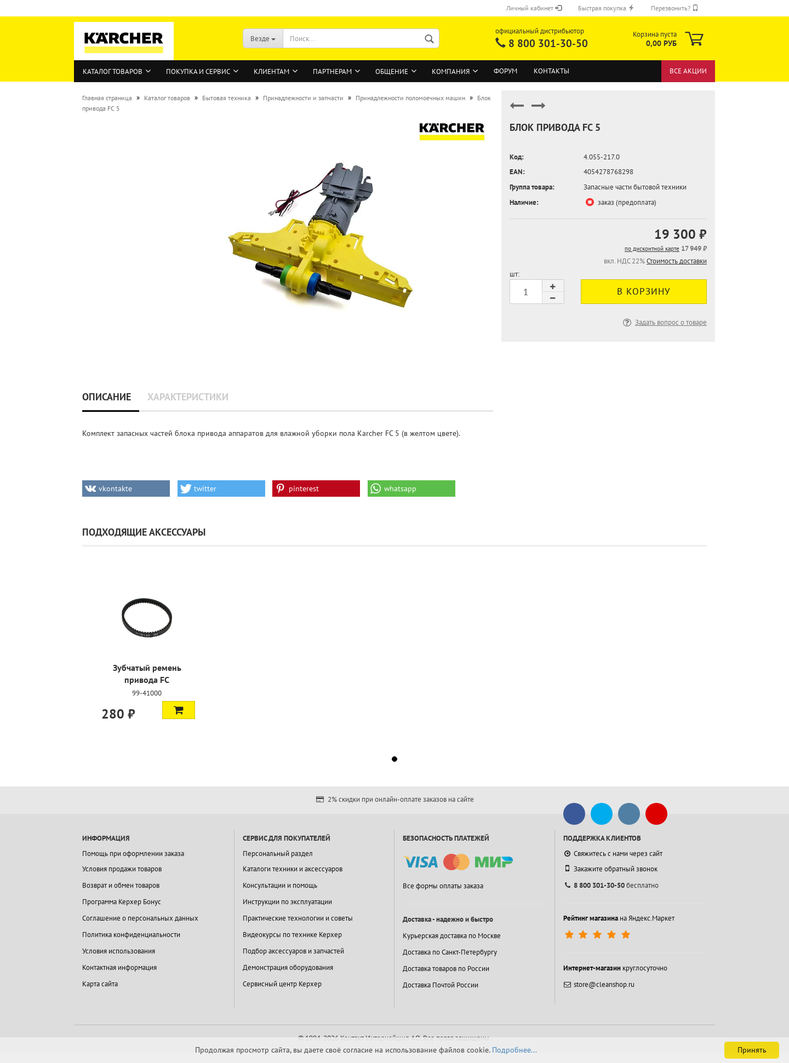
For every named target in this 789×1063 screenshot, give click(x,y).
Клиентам (271, 71)
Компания (451, 71)
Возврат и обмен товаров (120, 885)
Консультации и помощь (280, 885)
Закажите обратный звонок (610, 869)
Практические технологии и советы (298, 918)
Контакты (551, 71)
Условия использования (118, 951)
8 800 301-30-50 (548, 43)
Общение (391, 71)
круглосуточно (615, 968)
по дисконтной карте (652, 248)
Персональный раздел (278, 853)
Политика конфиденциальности (131, 934)
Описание (106, 396)
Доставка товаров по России (446, 968)
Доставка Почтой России (440, 985)
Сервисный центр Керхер (282, 984)
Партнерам (332, 71)
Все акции (688, 71)
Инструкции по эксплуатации (287, 901)
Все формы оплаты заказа (443, 885)
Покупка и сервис (198, 71)
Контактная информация (119, 967)
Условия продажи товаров (122, 869)
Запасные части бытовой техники (635, 187)
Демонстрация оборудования (288, 967)
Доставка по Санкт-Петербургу (450, 952)
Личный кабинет (534, 8)
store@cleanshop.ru (598, 984)
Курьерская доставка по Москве (452, 935)
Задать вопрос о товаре (664, 322)
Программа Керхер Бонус (121, 901)
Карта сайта (100, 984)
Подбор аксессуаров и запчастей (293, 951)
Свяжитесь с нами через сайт (612, 853)
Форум (505, 71)
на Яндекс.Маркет (618, 918)
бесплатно (611, 885)
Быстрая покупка (606, 8)
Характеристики (187, 396)
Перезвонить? (675, 8)
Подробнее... (514, 1050)
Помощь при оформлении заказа (133, 853)
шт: (514, 274)
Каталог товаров (112, 71)
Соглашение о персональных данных (140, 918)
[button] (126, 488)
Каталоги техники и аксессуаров (292, 869)
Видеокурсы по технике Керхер (292, 934)
